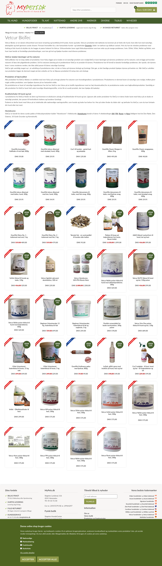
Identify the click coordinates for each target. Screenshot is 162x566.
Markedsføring (28, 542)
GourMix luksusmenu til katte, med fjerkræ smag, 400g (112, 194)
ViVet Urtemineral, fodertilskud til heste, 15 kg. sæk (19, 368)
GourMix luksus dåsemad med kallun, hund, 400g (19, 193)
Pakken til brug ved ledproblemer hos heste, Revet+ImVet (112, 237)
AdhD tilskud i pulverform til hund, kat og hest (143, 236)
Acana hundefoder (135, 498)
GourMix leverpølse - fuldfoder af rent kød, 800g (19, 150)
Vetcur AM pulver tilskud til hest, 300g (50, 410)
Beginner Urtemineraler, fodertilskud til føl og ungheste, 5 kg (81, 325)
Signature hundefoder (147, 501)
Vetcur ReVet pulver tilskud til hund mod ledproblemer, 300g (19, 325)
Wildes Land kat (149, 512)
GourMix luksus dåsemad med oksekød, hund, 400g (50, 150)
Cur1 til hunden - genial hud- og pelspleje (81, 150)
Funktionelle (27, 545)
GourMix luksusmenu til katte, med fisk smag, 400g (80, 193)
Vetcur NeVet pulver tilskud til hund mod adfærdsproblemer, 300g (112, 283)
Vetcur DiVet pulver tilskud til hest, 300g (81, 412)
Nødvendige (27, 538)
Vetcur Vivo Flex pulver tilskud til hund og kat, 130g (143, 324)
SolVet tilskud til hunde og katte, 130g (19, 279)
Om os (125, 3)
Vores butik (88, 516)
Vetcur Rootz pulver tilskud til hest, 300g (112, 457)
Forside (119, 3)
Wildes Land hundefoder (133, 512)
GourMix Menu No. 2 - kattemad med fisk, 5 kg (50, 236)
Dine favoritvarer (136, 3)
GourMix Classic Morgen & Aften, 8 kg (112, 150)
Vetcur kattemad (148, 514)
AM (113, 113)
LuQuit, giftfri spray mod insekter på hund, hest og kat (112, 367)
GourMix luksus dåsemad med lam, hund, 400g (50, 193)
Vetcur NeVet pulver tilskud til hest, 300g (143, 414)
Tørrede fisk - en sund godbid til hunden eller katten (80, 236)
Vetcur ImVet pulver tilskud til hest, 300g (112, 413)
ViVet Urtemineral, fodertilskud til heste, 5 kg (50, 367)
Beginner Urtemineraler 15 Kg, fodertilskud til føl (50, 324)
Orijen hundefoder (135, 496)
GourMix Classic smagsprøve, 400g (142, 150)
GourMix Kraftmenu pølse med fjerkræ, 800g (81, 367)
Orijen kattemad (149, 496)
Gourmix (88, 45)
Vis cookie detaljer (27, 553)
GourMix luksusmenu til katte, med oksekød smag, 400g (143, 194)
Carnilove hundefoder (132, 509)
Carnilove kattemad (147, 509)
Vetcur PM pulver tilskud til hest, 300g (50, 457)
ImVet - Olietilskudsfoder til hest (19, 410)
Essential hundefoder (132, 504)
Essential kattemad (148, 504)
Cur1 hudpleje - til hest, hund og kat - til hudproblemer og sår (143, 368)
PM (116, 113)
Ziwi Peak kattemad (147, 506)
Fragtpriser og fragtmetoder (95, 518)
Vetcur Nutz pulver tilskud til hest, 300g (19, 457)
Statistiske (27, 548)
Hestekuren (82, 113)
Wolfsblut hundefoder (147, 517)
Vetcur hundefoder (135, 514)
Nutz (128, 113)
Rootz (121, 113)
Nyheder (132, 20)
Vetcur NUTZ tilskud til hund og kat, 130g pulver (143, 279)
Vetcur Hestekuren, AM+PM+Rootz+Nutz (81, 279)
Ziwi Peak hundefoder (132, 506)
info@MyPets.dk (24, 517)
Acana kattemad (149, 498)
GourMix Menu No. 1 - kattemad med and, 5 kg (19, 236)
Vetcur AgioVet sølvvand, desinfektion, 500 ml (50, 279)
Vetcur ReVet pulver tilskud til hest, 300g (81, 460)
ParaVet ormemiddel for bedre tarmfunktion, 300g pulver (112, 325)
